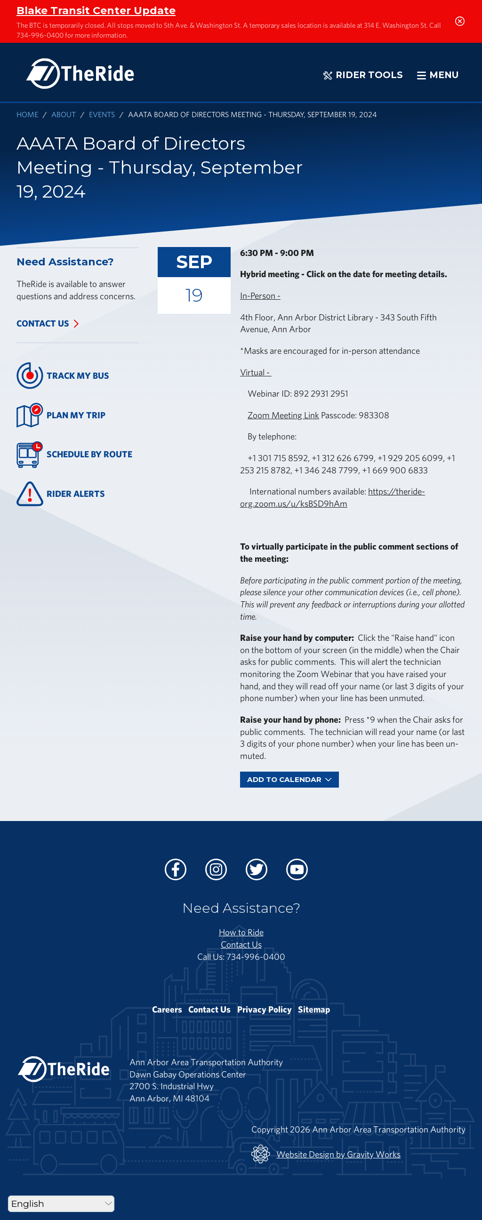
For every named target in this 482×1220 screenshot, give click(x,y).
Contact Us (42, 323)
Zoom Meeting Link (283, 415)
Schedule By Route (74, 454)
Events (102, 114)
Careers (167, 1009)
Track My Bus (62, 375)
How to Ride (241, 932)
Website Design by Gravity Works (326, 1154)
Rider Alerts (60, 493)
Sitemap (314, 1009)
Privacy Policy (264, 1009)
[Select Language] (61, 1204)
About (63, 114)
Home (27, 114)
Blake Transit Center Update (96, 10)
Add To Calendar (289, 779)
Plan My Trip (60, 415)
